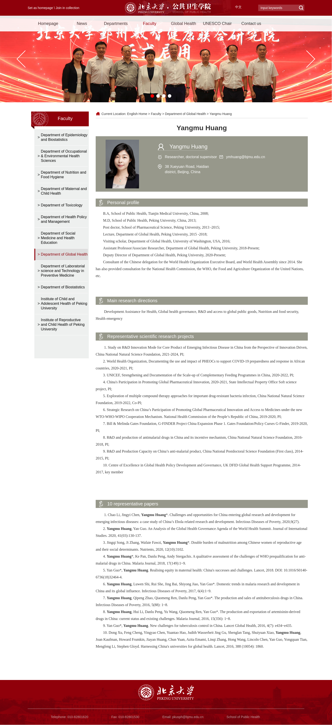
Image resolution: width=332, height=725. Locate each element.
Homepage (48, 23)
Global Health (183, 23)
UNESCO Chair (217, 23)
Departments (116, 23)
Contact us (251, 23)
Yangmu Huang (221, 114)
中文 (238, 7)
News (82, 23)
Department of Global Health (185, 114)
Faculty (149, 23)
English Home (137, 114)
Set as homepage (40, 8)
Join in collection (67, 8)
